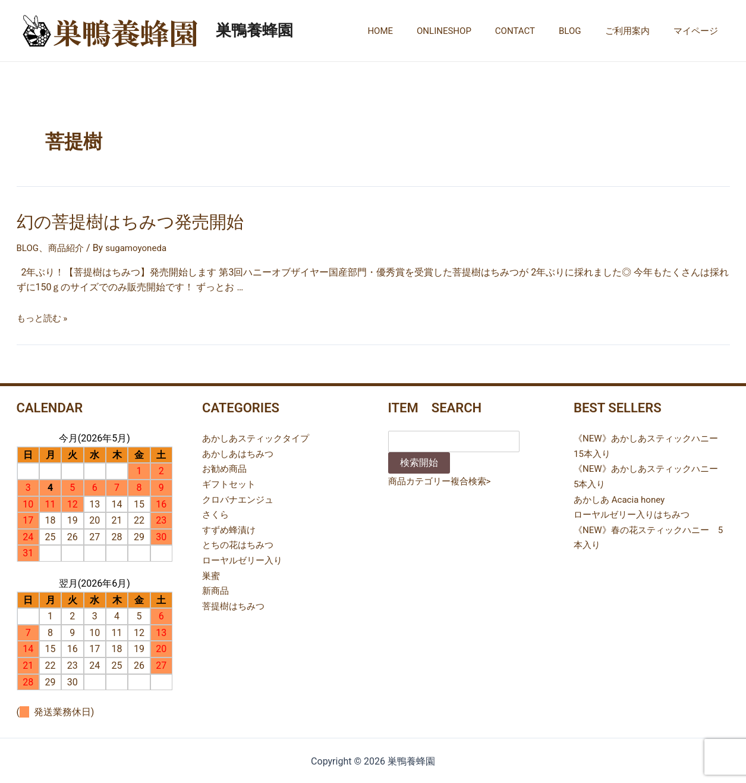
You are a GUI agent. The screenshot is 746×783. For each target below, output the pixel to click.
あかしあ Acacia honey (622, 497)
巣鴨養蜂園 (254, 30)
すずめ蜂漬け (230, 527)
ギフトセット (230, 481)
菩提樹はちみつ (235, 603)
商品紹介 (68, 246)
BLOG (585, 31)
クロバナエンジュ (240, 497)
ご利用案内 (636, 31)
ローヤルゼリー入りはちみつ (635, 512)
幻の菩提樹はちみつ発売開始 (119, 221)
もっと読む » (44, 315)
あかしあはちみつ (240, 451)
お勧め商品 (226, 466)
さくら (216, 512)
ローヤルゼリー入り (245, 557)
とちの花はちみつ (240, 543)
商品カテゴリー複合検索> (443, 479)
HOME (413, 31)
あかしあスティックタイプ (259, 436)
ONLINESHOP (470, 31)
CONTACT (536, 31)
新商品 (216, 588)
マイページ (698, 31)
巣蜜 (211, 573)
